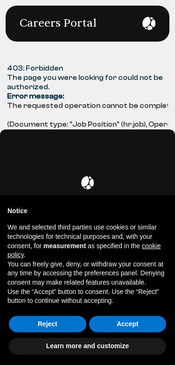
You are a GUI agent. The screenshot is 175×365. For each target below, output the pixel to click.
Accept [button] (128, 324)
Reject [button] (47, 324)
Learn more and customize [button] (87, 346)
